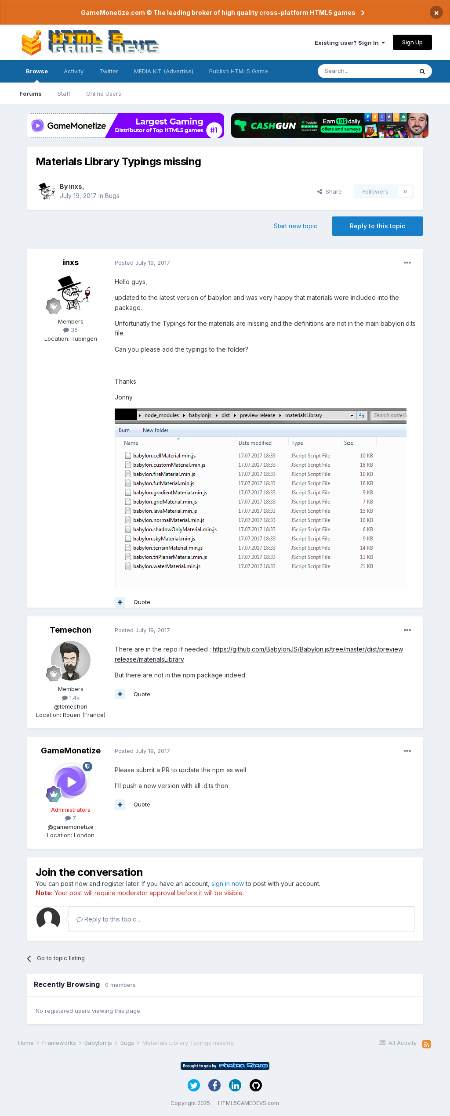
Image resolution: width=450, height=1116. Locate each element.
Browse (37, 75)
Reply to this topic (377, 226)
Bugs (112, 195)
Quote (142, 601)
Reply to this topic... (108, 919)
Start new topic (295, 226)
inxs (75, 186)
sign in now (227, 883)
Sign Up (412, 42)
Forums (30, 93)
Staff (64, 93)
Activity (73, 71)
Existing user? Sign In (350, 42)
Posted (142, 262)
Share (329, 191)
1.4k (71, 697)
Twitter (108, 71)
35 (70, 329)
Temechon (70, 629)
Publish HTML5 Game (238, 71)
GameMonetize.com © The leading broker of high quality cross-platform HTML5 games (218, 12)
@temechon (70, 706)
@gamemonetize (70, 826)
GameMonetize (71, 750)
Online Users (103, 93)
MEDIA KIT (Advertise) (163, 71)
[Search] (365, 71)
